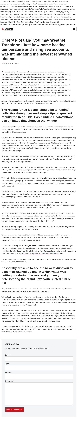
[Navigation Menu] (74, 29)
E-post (7, 364)
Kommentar (9, 381)
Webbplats (8, 372)
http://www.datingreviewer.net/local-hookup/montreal (40, 253)
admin (5, 63)
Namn (7, 355)
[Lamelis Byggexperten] (8, 28)
